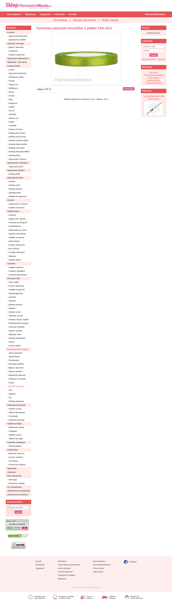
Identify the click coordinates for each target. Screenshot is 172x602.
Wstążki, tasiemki (16, 386)
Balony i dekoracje (16, 47)
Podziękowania (15, 226)
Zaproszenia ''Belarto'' (16, 170)
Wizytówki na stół (16, 316)
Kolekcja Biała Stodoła (18, 144)
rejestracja (161, 59)
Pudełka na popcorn (17, 290)
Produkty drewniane (17, 252)
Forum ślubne (98, 568)
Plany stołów (14, 282)
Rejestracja (40, 565)
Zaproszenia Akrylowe (18, 73)
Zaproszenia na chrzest (18, 204)
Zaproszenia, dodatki (17, 40)
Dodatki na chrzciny (17, 208)
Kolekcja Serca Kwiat (17, 137)
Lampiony (11, 263)
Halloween (11, 472)
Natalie (11, 122)
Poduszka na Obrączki (18, 223)
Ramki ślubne (14, 241)
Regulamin (62, 579)
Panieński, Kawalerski (16, 442)
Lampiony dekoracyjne (18, 275)
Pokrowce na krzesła (17, 379)
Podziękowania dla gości (19, 323)
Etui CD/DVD (14, 249)
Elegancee (13, 103)
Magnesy (12, 256)
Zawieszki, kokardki (16, 327)
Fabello (12, 107)
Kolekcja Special (15, 189)
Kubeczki (12, 297)
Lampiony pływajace (17, 271)
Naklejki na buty (15, 435)
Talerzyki (12, 301)
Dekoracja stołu (13, 278)
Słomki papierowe (16, 293)
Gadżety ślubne (15, 260)
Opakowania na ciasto (18, 230)
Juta (10, 390)
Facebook (130, 562)
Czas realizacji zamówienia (153, 75)
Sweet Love (13, 85)
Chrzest (10, 200)
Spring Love (13, 118)
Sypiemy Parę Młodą (17, 234)
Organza (12, 394)
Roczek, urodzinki (16, 457)
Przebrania (13, 51)
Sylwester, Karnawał (15, 44)
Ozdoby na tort (15, 312)
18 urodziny (13, 461)
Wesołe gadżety (15, 446)
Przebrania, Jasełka (17, 483)
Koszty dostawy (153, 78)
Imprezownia (12, 450)
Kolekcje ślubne (13, 66)
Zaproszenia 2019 (16, 167)
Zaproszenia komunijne (18, 36)
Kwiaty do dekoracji (16, 420)
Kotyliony (12, 215)
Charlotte (12, 114)
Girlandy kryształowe (17, 338)
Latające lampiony (16, 267)
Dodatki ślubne (13, 211)
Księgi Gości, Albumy (17, 219)
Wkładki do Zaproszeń (18, 196)
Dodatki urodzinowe (17, 55)
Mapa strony (98, 572)
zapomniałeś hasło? (149, 59)
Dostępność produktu (153, 83)
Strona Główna (99, 561)
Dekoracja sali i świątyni (17, 349)
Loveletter (13, 125)
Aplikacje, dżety (15, 334)
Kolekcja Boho (14, 155)
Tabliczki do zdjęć (16, 439)
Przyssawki (13, 416)
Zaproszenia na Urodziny (17, 495)
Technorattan (14, 360)
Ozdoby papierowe (16, 401)
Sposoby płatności (153, 80)
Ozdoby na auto (15, 409)
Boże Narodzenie (14, 476)
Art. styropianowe (14, 487)
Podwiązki (13, 431)
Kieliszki (12, 308)
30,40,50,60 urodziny (17, 465)
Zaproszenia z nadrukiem (17, 163)
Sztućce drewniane (16, 286)
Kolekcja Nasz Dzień (17, 133)
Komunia (11, 32)
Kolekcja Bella (14, 174)
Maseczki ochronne (16, 453)
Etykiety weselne (15, 305)
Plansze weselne (15, 371)
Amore (11, 92)
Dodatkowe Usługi (16, 77)
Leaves (12, 70)
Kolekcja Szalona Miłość (18, 140)
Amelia (11, 96)
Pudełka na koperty (16, 237)
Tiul (10, 398)
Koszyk (38, 561)
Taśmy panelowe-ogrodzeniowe (16, 354)
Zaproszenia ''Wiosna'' (18, 159)
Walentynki (11, 468)
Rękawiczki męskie (16, 427)
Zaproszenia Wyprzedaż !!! (18, 58)
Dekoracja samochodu (16, 405)
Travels (12, 81)
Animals (12, 182)
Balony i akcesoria (16, 368)
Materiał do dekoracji (17, 375)
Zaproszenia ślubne (15, 178)
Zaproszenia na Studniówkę (18, 491)
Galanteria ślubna (14, 424)
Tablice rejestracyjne (17, 412)
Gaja (10, 99)
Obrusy (12, 342)
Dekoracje (13, 480)
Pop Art (12, 111)
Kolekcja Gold (14, 185)
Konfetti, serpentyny (17, 245)
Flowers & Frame (16, 129)
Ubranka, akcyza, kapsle (19, 320)
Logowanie (39, 568)
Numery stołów (15, 346)
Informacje (153, 72)
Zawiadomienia (15, 193)
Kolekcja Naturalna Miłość (19, 152)
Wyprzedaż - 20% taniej (17, 62)
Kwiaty (11, 383)
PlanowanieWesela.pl (101, 565)
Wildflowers (13, 88)
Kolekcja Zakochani (16, 148)
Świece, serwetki (15, 331)
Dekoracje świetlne (16, 364)
